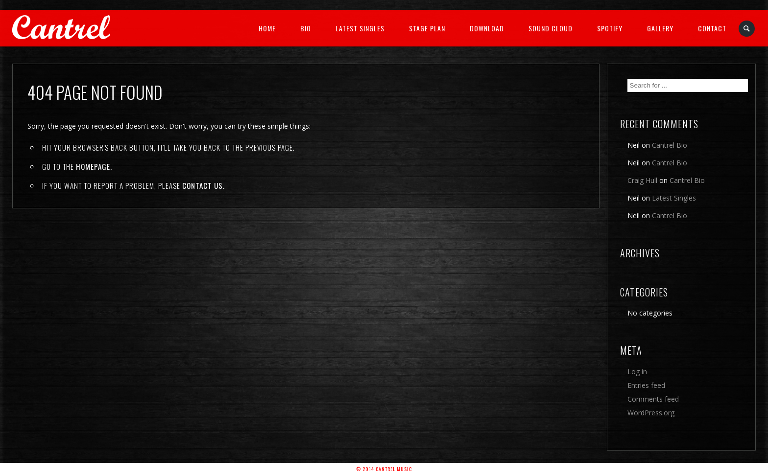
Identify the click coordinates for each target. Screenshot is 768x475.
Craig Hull (642, 180)
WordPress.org (650, 412)
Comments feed (653, 399)
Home (267, 28)
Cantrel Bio (669, 145)
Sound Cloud (550, 28)
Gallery (660, 28)
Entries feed (646, 385)
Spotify (610, 28)
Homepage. (94, 166)
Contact (712, 28)
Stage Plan (427, 28)
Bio (305, 28)
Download (487, 28)
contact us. (203, 185)
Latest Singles (360, 28)
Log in (637, 371)
